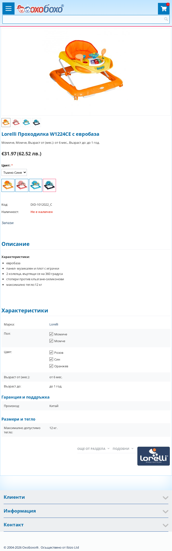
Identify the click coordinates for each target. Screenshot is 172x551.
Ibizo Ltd (72, 547)
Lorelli (53, 324)
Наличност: (10, 212)
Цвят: (5, 165)
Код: (4, 204)
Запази (8, 222)
